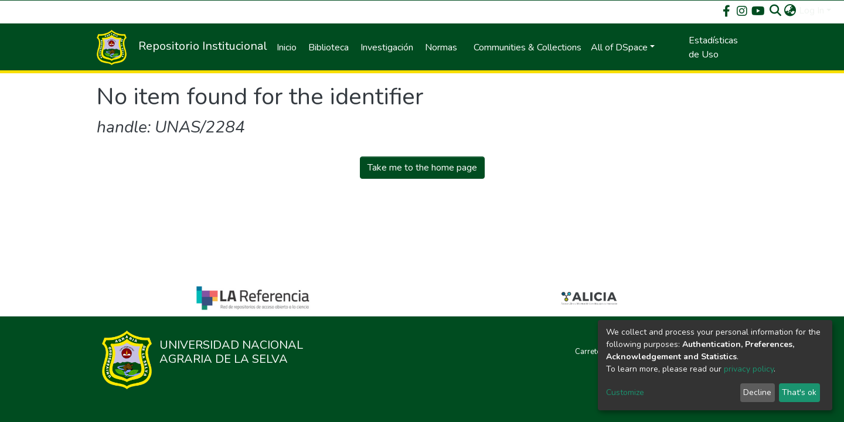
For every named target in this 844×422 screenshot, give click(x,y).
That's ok (799, 392)
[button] (790, 11)
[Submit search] (775, 11)
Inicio (287, 47)
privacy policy (749, 369)
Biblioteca (328, 47)
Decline (757, 392)
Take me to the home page (422, 167)
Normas (441, 47)
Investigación (386, 47)
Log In (811, 10)
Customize (625, 392)
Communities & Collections (527, 47)
